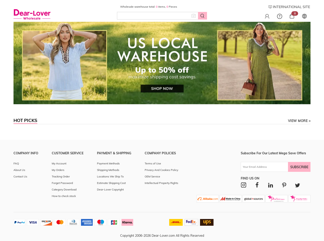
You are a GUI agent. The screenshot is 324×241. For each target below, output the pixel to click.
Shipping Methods (108, 170)
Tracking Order (61, 176)
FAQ (16, 163)
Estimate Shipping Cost (111, 183)
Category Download (64, 189)
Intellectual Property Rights (161, 183)
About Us (19, 170)
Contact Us (20, 176)
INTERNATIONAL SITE (289, 6)
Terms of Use (153, 163)
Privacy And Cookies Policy (161, 170)
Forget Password (62, 183)
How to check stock (64, 196)
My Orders (58, 170)
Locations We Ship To (110, 176)
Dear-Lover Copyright (110, 189)
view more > (299, 121)
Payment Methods (108, 163)
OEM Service (152, 176)
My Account (59, 163)
